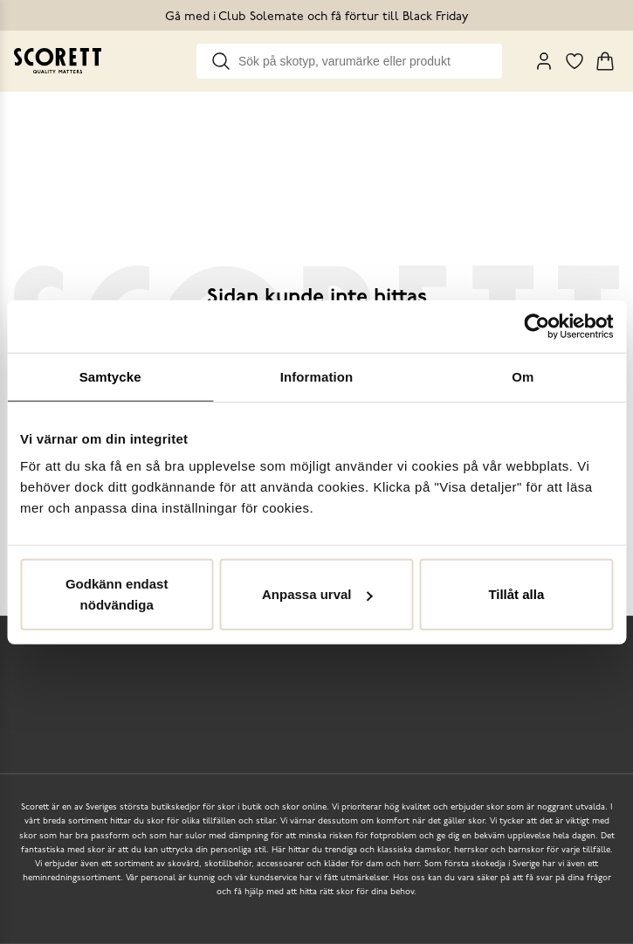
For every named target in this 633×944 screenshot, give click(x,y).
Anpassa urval (317, 594)
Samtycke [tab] (110, 376)
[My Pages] (544, 61)
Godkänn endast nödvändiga (117, 594)
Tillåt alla (516, 594)
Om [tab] (522, 376)
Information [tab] (317, 376)
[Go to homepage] (57, 60)
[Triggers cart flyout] (605, 61)
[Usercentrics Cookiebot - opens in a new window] (536, 326)
